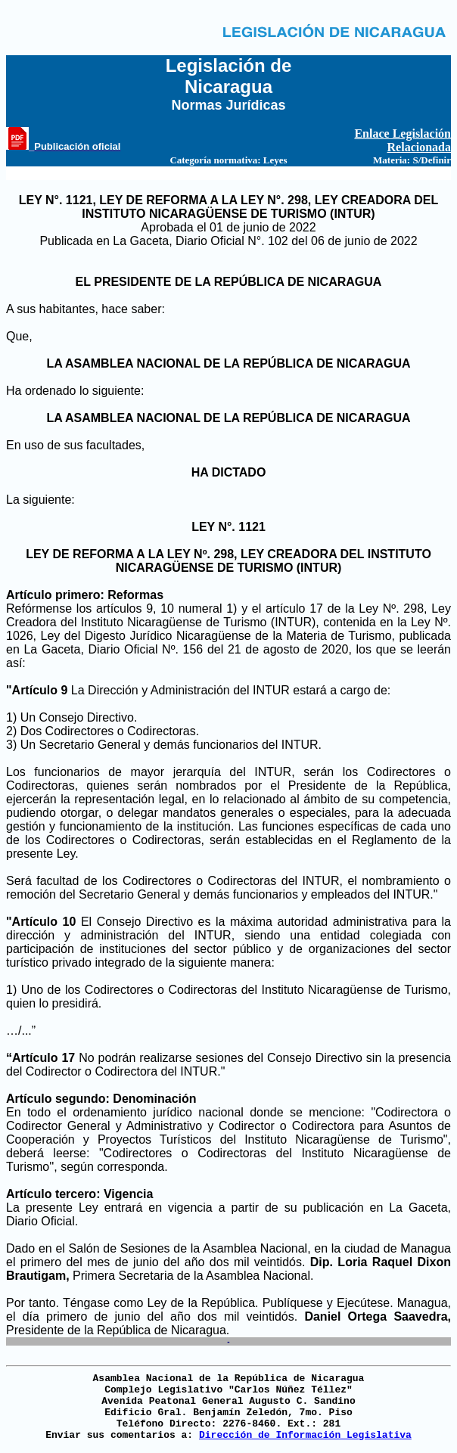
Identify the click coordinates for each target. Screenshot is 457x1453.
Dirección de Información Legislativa (305, 1435)
